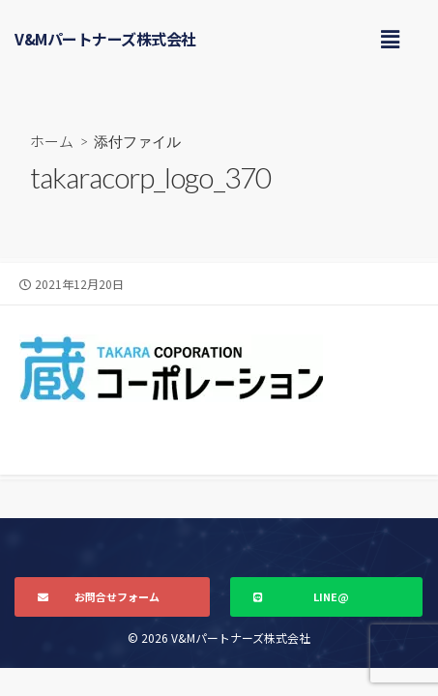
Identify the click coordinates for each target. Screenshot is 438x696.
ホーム (51, 140)
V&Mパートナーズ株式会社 (105, 38)
